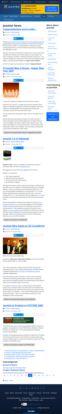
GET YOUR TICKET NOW (52, 9)
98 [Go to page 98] (14, 375)
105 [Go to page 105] (43, 375)
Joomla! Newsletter (51, 68)
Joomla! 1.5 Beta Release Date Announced (18, 352)
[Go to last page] (53, 375)
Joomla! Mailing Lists (52, 63)
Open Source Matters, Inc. (29, 408)
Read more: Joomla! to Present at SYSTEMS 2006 (19, 345)
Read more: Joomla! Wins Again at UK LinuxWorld (19, 299)
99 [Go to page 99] (18, 375)
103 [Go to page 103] (34, 375)
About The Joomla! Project (52, 47)
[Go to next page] (50, 375)
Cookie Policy (35, 398)
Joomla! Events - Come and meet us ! (16, 358)
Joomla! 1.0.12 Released (16, 138)
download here (25, 166)
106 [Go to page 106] (47, 375)
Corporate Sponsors (51, 97)
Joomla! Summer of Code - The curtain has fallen (20, 354)
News (44, 16)
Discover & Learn (27, 2)
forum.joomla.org (15, 210)
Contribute (51, 16)
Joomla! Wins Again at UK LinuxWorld (23, 225)
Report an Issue (33, 400)
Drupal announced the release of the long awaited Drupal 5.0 (25, 42)
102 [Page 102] (30, 375)
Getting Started (52, 34)
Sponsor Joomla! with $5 (48, 398)
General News (15, 32)
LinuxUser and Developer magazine (29, 271)
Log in (41, 400)
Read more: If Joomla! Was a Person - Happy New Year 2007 (22, 132)
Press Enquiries (8, 20)
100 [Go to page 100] (22, 375)
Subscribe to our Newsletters (52, 116)
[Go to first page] (4, 375)
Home (6, 16)
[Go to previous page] (7, 375)
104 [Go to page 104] (39, 375)
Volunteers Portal (51, 108)
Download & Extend (16, 2)
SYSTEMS (5, 335)
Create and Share (51, 39)
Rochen (15, 286)
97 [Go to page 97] (11, 375)
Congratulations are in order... (20, 29)
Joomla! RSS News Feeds (51, 74)
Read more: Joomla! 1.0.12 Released (15, 220)
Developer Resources (54, 2)
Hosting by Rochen (31, 413)
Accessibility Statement (14, 398)
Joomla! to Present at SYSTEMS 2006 (23, 305)
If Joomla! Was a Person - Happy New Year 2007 (23, 69)
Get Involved (52, 43)
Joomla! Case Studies (52, 55)
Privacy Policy (26, 398)
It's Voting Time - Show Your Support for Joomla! (20, 356)
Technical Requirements (52, 79)
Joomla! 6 (37, 16)
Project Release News (17, 141)
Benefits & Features (26, 16)
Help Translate (23, 400)
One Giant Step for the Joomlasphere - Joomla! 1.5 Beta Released (24, 350)
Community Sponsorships (52, 102)
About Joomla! (14, 16)
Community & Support (40, 2)
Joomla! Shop (52, 59)
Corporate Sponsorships (52, 92)
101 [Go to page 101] (26, 375)
